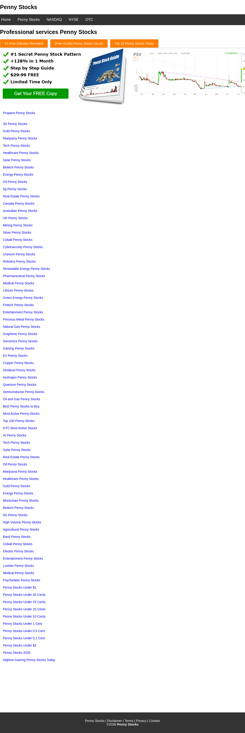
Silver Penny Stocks (17, 232)
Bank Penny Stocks (16, 537)
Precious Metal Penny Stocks (23, 319)
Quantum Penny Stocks (19, 384)
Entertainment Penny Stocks (23, 312)
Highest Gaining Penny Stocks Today (29, 660)
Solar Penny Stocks (17, 160)
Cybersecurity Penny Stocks (23, 247)
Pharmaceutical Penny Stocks (24, 276)
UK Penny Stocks (15, 218)
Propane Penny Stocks (19, 113)
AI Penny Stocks (14, 435)
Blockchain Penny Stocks (21, 500)
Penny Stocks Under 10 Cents (24, 616)
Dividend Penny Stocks (19, 370)
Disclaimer (114, 721)
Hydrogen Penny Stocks (20, 377)
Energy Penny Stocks (18, 174)
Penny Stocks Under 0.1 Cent (24, 638)
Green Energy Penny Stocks (23, 297)
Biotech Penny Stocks (18, 167)
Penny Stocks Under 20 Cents (24, 609)
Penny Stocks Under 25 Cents (24, 602)
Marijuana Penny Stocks (20, 138)
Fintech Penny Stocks (18, 305)
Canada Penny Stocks (18, 203)
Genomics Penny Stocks (20, 341)
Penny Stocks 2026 (16, 652)
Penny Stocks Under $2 (19, 645)
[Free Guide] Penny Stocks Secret (79, 43)
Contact (154, 721)
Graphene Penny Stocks (20, 334)
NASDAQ (54, 20)
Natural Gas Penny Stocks (21, 326)
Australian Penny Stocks (20, 211)
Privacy (141, 721)
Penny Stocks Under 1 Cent (22, 623)
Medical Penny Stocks (18, 283)
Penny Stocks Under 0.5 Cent (24, 631)
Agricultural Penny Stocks (21, 529)
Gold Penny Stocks (16, 131)
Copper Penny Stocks (18, 363)
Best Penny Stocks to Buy (21, 406)
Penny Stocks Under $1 (19, 587)
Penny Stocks (29, 20)
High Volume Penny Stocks (22, 522)
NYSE (74, 20)
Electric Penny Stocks (18, 551)
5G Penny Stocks (15, 515)
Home (6, 20)
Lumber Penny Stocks (18, 566)
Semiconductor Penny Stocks (23, 392)
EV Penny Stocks (15, 355)
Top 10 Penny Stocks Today (134, 43)
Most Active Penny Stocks (21, 413)
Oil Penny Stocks (15, 182)
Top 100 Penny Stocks (18, 421)
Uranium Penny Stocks (19, 254)
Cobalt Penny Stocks (17, 240)
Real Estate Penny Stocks (21, 196)
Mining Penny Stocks (18, 225)
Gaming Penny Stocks (18, 348)
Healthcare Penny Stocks (21, 153)
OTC (89, 20)
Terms (129, 721)
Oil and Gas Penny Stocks (21, 399)
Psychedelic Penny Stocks (21, 580)
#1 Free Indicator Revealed (24, 43)
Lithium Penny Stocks (18, 290)
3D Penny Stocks (15, 124)
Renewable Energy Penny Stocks (26, 269)
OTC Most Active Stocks (20, 428)
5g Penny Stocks (15, 189)
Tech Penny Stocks (16, 145)
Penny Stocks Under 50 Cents (24, 594)
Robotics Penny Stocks (19, 261)
